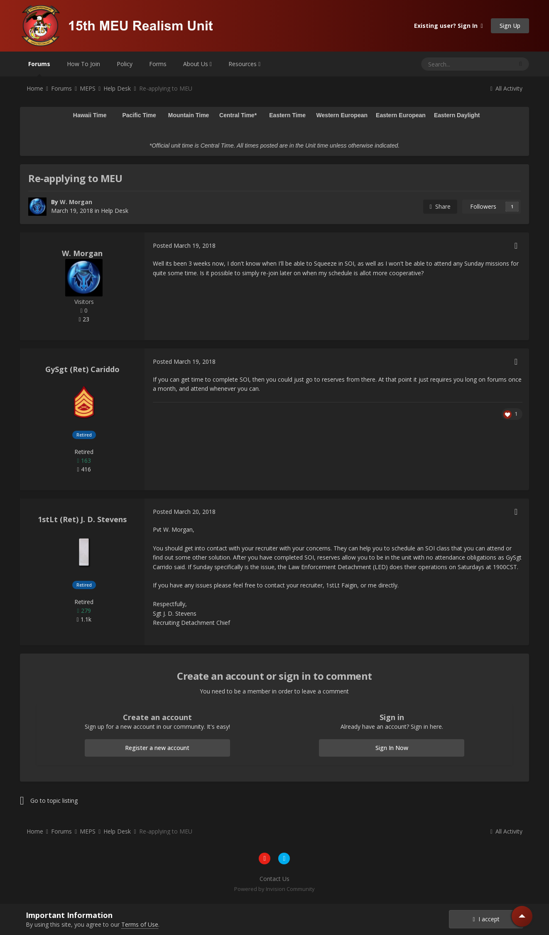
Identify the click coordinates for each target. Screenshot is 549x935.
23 (83, 319)
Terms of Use (139, 924)
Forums (39, 68)
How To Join (83, 64)
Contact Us (274, 879)
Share (440, 206)
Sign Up (510, 26)
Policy (124, 64)
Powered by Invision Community (274, 889)
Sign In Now (391, 748)
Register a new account (157, 748)
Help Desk (114, 211)
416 (84, 469)
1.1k (83, 619)
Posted (184, 245)
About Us (197, 64)
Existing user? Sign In (448, 26)
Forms (158, 64)
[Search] (447, 64)
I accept (486, 919)
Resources (244, 64)
